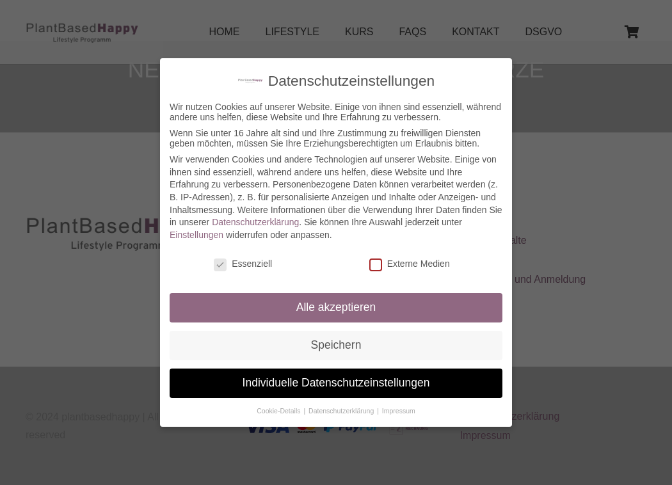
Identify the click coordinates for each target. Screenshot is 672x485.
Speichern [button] (336, 339)
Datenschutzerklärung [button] (342, 405)
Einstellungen (196, 228)
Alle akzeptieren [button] (336, 301)
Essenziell (243, 257)
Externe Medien (409, 257)
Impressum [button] (398, 405)
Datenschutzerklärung (255, 216)
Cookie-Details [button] (279, 405)
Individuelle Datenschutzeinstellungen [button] (336, 376)
